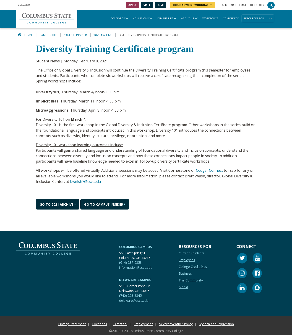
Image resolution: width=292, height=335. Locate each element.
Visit (146, 5)
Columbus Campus (135, 246)
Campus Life (165, 18)
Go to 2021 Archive (56, 204)
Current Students (191, 253)
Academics (118, 18)
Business (185, 273)
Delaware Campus (135, 279)
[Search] (271, 5)
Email (243, 5)
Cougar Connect (210, 170)
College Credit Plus (193, 266)
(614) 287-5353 (130, 262)
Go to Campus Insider (103, 204)
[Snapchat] (257, 288)
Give (161, 5)
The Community (191, 280)
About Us (187, 18)
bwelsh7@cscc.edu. (86, 181)
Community (231, 18)
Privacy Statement (72, 324)
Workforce (210, 18)
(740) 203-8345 (130, 295)
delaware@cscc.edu (134, 300)
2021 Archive (103, 35)
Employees (187, 260)
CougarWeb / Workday (192, 5)
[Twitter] (242, 258)
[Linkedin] (242, 288)
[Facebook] (257, 273)
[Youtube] (257, 258)
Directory (257, 5)
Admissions (141, 18)
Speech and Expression (216, 324)
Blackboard (227, 5)
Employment (143, 324)
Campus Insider (75, 35)
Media (183, 286)
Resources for (259, 18)
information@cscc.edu (135, 267)
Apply (132, 5)
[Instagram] (242, 273)
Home (28, 35)
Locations (99, 324)
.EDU (24, 4)
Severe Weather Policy (176, 324)
